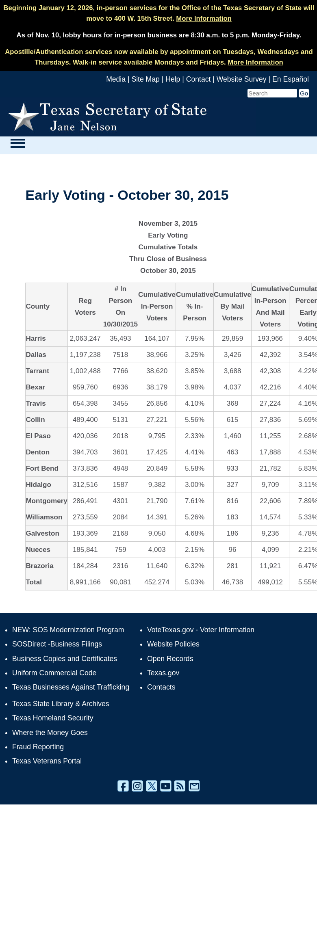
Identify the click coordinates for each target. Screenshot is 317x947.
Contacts (161, 687)
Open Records (170, 659)
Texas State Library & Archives (60, 704)
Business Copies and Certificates (64, 659)
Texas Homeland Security (52, 718)
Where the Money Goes (50, 733)
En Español (290, 79)
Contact (198, 79)
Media (116, 79)
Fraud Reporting (38, 747)
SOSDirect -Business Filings (57, 644)
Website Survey (242, 79)
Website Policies (173, 644)
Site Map (145, 79)
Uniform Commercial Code (54, 673)
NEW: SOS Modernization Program (68, 630)
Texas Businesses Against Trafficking (70, 687)
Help (172, 79)
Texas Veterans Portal (47, 761)
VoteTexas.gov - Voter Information (200, 630)
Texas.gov (163, 673)
